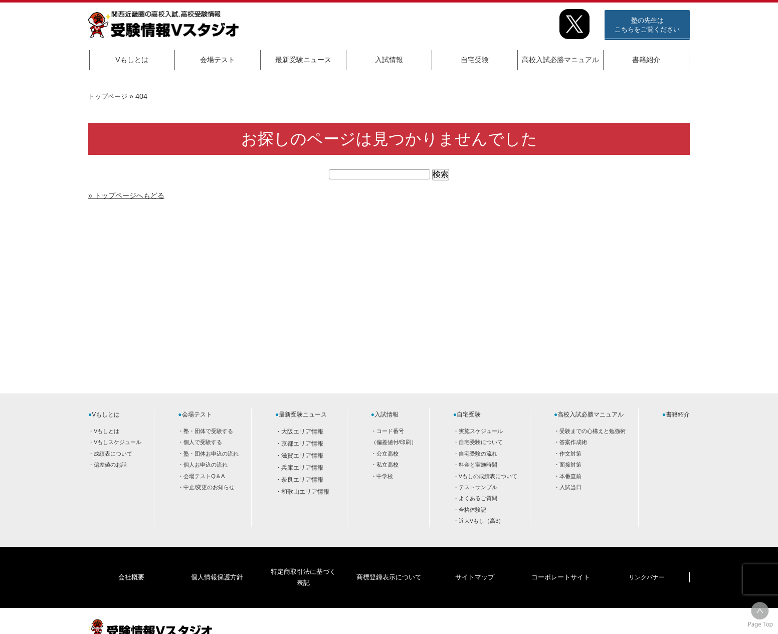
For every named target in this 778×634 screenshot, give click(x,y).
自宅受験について (481, 442)
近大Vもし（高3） (481, 521)
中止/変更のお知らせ (209, 487)
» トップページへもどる (131, 195)
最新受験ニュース (303, 60)
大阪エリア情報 (302, 431)
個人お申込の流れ (205, 465)
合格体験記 (472, 510)
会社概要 (131, 561)
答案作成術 (573, 442)
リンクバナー (647, 561)
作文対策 (570, 454)
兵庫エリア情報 (302, 467)
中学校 (384, 476)
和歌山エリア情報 (305, 491)
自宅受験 (475, 60)
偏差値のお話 (110, 465)
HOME (609, 617)
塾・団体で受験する (208, 431)
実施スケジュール (481, 431)
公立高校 (387, 454)
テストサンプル (478, 487)
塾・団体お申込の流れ (211, 454)
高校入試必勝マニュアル (560, 60)
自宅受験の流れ (478, 454)
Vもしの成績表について (488, 476)
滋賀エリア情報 (302, 455)
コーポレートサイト (560, 561)
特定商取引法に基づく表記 (303, 561)
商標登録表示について (388, 561)
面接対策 (570, 465)
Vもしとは (131, 60)
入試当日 (570, 487)
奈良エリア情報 (302, 479)
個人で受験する (202, 442)
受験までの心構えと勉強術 (592, 431)
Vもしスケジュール (117, 442)
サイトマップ (475, 561)
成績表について (113, 454)
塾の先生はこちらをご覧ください (647, 25)
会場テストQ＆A (204, 476)
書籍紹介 (646, 60)
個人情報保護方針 (217, 561)
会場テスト (217, 60)
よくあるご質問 (478, 498)
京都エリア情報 (302, 443)
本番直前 (570, 476)
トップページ (109, 96)
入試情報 (389, 60)
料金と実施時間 (478, 465)
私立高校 (387, 465)
